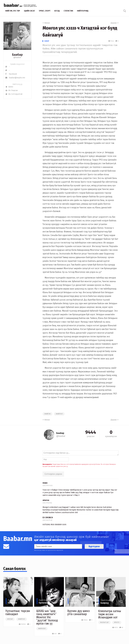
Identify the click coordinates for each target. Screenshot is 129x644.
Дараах (115, 23)
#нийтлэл (59, 414)
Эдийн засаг (29, 11)
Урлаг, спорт (44, 11)
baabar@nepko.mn (15, 78)
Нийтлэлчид (82, 11)
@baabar (17, 57)
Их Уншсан (11, 90)
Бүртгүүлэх (94, 546)
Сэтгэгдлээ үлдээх (53, 474)
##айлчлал (42, 628)
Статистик (68, 11)
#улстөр (10, 619)
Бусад (57, 11)
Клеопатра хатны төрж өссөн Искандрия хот (109, 614)
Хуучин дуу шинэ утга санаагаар (78, 612)
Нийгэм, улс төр (12, 11)
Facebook (11, 74)
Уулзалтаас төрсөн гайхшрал (17, 612)
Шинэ (9, 87)
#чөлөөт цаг (104, 622)
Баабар (46, 41)
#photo (116, 622)
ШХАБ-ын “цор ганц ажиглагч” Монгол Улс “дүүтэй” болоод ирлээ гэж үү (47, 617)
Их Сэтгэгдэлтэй (13, 94)
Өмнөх (46, 23)
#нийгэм (47, 414)
